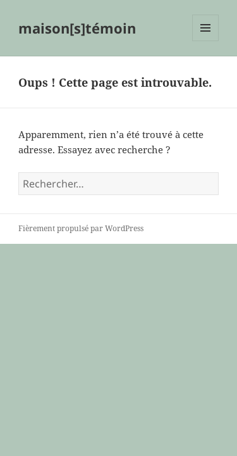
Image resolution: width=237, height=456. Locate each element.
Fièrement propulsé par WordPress (80, 228)
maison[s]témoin (77, 27)
